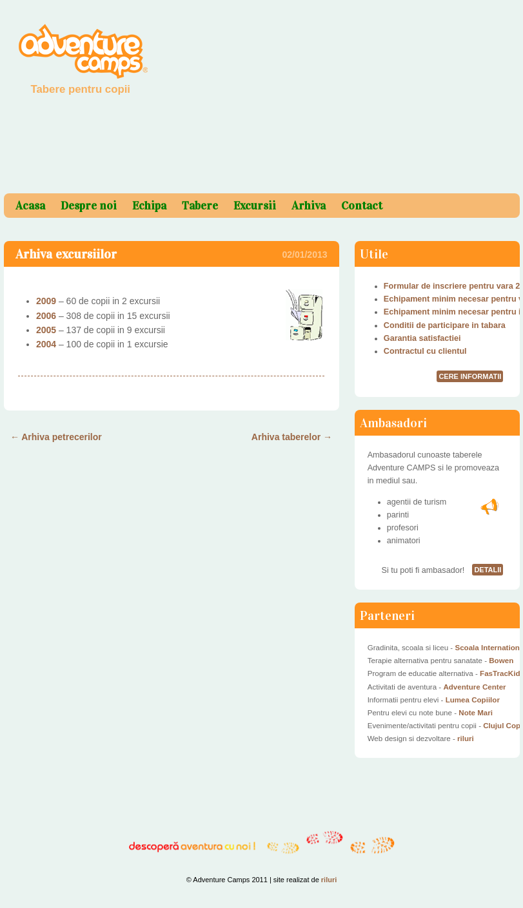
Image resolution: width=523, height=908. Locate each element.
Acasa (30, 205)
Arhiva (308, 205)
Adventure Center (474, 687)
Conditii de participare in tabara (445, 325)
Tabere (200, 205)
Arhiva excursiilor (66, 254)
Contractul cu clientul (425, 351)
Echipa (149, 205)
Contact (361, 205)
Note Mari (476, 713)
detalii (487, 570)
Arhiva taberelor (292, 437)
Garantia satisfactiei (422, 338)
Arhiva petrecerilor (56, 437)
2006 (46, 316)
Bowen (501, 660)
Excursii (254, 205)
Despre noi (89, 205)
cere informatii (470, 376)
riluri (465, 738)
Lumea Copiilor (473, 700)
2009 (46, 301)
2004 (46, 344)
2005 (46, 330)
